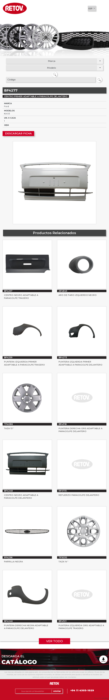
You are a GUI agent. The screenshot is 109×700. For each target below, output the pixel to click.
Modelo (51, 67)
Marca (51, 61)
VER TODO (54, 641)
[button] (92, 8)
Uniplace (105, 698)
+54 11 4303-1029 (82, 690)
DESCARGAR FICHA (18, 133)
